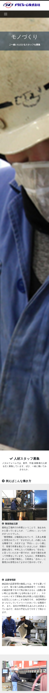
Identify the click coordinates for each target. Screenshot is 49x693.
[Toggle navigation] (5, 14)
